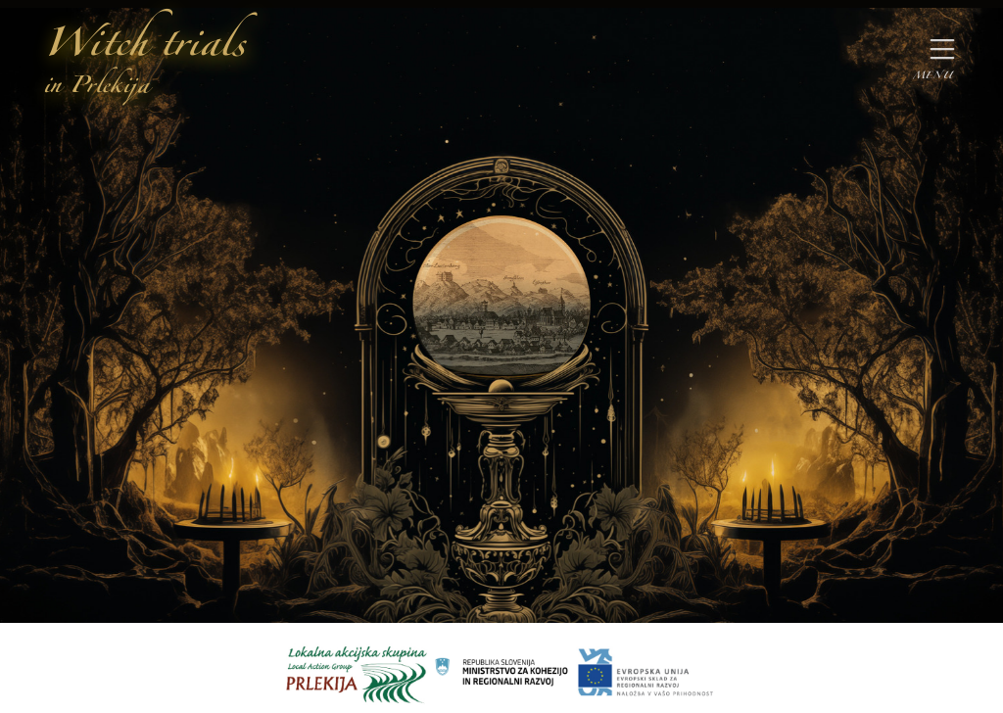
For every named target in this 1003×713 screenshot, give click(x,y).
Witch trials (144, 62)
